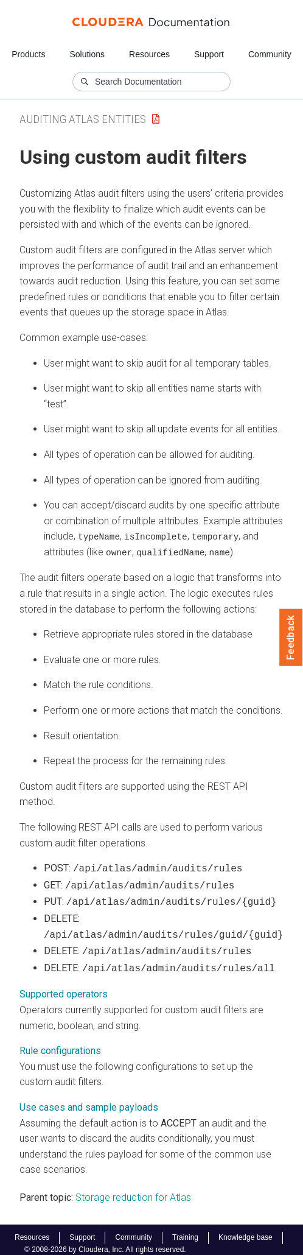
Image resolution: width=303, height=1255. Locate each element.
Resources (149, 54)
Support (209, 54)
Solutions (87, 54)
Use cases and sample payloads (88, 1099)
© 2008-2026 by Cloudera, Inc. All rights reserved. (105, 1241)
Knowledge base (245, 1230)
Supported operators (63, 986)
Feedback (291, 637)
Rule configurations (60, 1043)
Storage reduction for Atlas (133, 1189)
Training (185, 1230)
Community (269, 54)
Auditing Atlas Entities (82, 119)
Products (28, 54)
